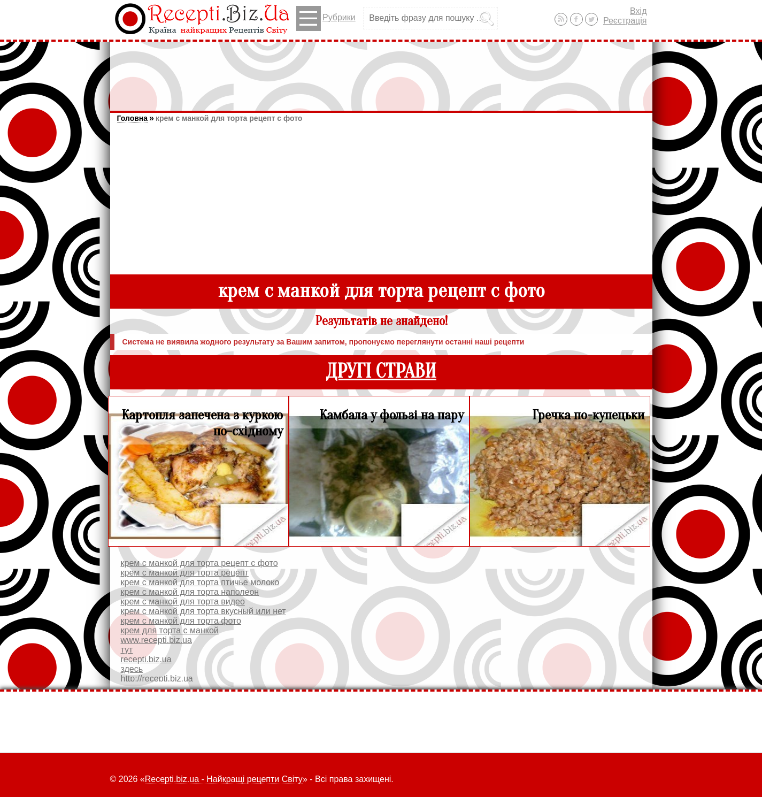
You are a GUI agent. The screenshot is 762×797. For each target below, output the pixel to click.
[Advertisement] (381, 71)
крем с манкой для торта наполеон (190, 591)
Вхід (638, 11)
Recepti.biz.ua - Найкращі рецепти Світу (224, 779)
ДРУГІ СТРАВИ (381, 371)
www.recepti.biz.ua (156, 640)
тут (127, 649)
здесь (132, 668)
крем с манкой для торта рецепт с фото (229, 118)
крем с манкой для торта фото (181, 620)
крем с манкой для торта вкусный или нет (203, 611)
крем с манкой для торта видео (183, 601)
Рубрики (326, 18)
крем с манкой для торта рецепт (185, 572)
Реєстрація (625, 20)
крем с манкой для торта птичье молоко (200, 582)
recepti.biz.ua (146, 659)
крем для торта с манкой (170, 630)
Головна (132, 118)
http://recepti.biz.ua (157, 678)
